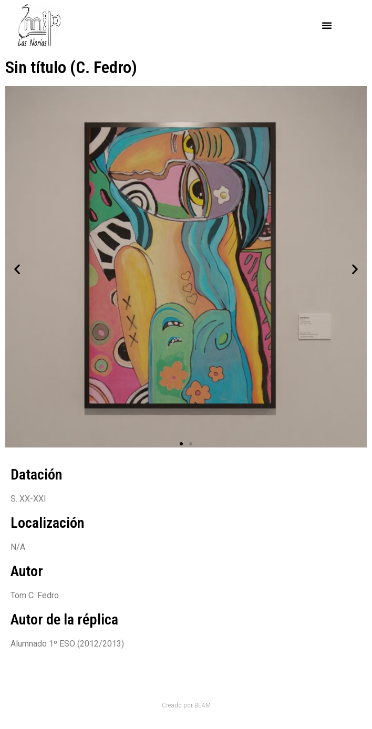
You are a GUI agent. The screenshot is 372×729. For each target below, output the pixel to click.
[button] (327, 25)
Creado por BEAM (186, 705)
